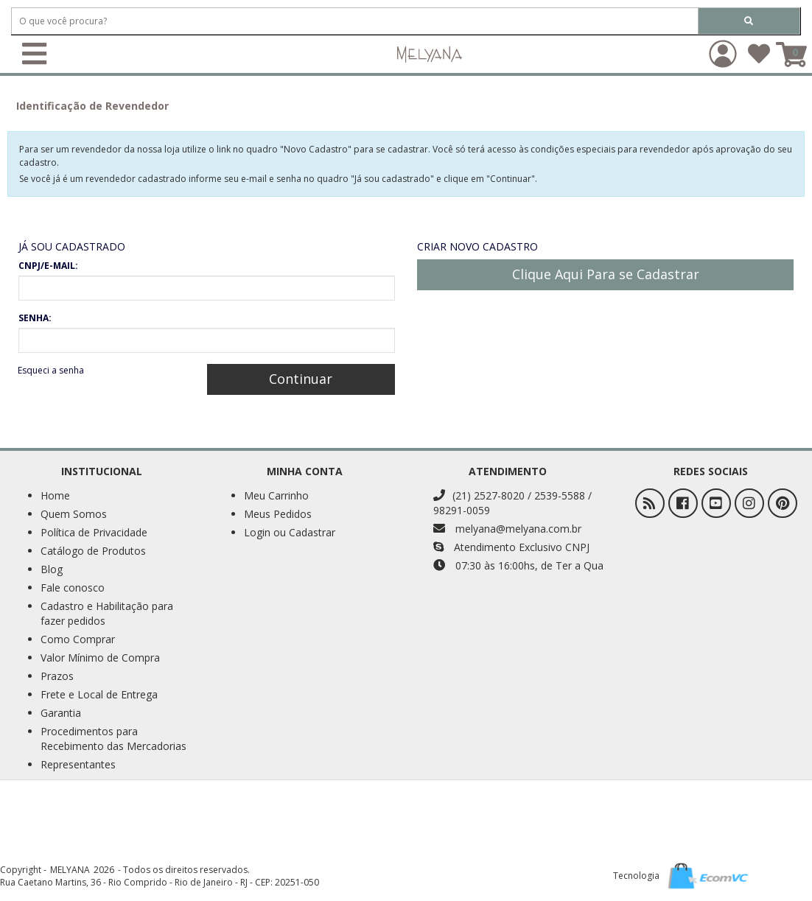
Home (55, 495)
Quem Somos (74, 514)
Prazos (57, 676)
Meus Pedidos (278, 514)
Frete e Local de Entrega (99, 694)
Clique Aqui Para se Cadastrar (605, 274)
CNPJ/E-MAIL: (48, 265)
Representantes (78, 764)
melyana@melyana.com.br (507, 529)
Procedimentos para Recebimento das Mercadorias (113, 738)
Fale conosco (73, 588)
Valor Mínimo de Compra (100, 658)
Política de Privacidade (94, 532)
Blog (52, 569)
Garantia (61, 713)
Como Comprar (78, 639)
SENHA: (35, 318)
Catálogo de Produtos (93, 551)
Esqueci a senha (51, 370)
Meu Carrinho (276, 495)
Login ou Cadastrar (289, 532)
